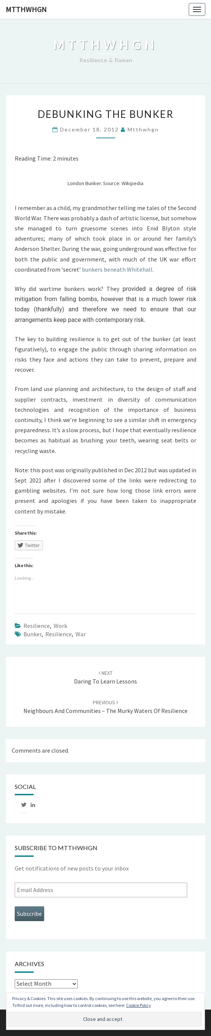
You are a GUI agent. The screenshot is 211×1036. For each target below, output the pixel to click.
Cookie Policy (138, 1005)
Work (60, 625)
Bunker (32, 634)
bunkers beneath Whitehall (117, 269)
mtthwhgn (26, 9)
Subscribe (29, 913)
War (80, 634)
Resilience (36, 625)
